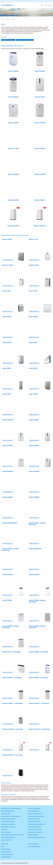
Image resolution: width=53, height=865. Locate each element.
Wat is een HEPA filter (6, 840)
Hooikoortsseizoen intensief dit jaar (36, 816)
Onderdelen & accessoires (8, 39)
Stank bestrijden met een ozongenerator (10, 816)
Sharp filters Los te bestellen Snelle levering (11, 808)
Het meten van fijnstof (33, 834)
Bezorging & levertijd (6, 851)
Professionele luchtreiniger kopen (35, 832)
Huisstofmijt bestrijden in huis (34, 826)
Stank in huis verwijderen (33, 811)
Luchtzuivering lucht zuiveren (8, 837)
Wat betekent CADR (5, 813)
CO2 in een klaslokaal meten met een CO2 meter (12, 834)
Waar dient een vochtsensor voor (35, 813)
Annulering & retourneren (7, 854)
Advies (2, 846)
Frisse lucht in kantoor (6, 832)
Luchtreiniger (4, 829)
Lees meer (4, 37)
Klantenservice (4, 843)
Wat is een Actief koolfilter (34, 818)
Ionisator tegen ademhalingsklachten (36, 837)
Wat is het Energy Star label (34, 808)
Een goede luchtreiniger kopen (35, 829)
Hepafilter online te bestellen (34, 821)
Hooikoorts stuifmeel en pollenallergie (36, 824)
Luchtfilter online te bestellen (7, 821)
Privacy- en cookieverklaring (34, 846)
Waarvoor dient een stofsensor (8, 826)
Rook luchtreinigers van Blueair (8, 824)
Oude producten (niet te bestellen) (24, 39)
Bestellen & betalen (5, 849)
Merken (8, 19)
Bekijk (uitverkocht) (8, 260)
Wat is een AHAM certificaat (7, 811)
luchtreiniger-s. (8, 5)
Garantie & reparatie (5, 857)
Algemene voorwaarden (33, 843)
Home (2, 19)
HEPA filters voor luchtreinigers (8, 818)
